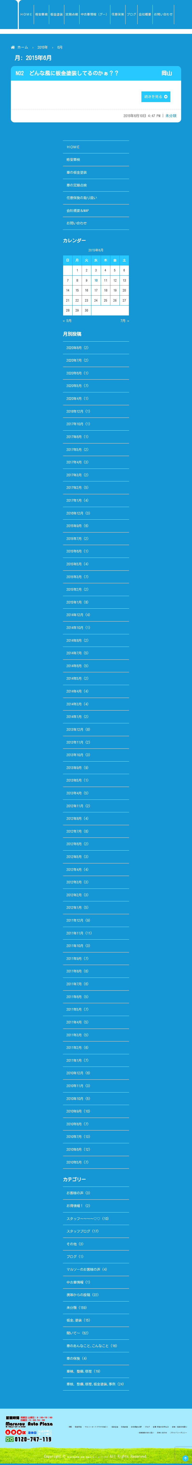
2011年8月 (74, 972)
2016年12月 (74, 514)
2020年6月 (74, 374)
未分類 (171, 117)
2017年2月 (74, 489)
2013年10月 (74, 756)
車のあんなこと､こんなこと (87, 1347)
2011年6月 (74, 998)
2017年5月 (74, 451)
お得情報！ (74, 1207)
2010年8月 (74, 1125)
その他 (71, 1245)
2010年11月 (74, 1087)
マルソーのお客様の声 (83, 1271)
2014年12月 (74, 616)
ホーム (22, 47)
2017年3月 (74, 476)
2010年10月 (74, 1100)
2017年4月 (74, 463)
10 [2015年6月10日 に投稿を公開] (96, 282)
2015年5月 (74, 565)
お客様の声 (74, 1194)
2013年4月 (74, 794)
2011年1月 (74, 1062)
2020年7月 (74, 362)
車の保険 (73, 1360)
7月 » (124, 322)
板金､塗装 (74, 1321)
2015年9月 (74, 527)
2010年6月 (74, 1151)
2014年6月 (74, 667)
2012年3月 (74, 883)
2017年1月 (74, 502)
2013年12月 (74, 731)
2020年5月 (74, 387)
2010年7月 (74, 1138)
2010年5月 (74, 1163)
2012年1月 (74, 909)
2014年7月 (74, 654)
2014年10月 (74, 629)
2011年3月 (74, 1036)
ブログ (71, 1258)
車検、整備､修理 (79, 1373)
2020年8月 (74, 349)
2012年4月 (74, 871)
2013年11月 (74, 743)
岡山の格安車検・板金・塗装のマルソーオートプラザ (87, 1458)
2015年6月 (74, 552)
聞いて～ (73, 1334)
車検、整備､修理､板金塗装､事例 (90, 1385)
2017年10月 (74, 425)
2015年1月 (74, 603)
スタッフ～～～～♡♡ (83, 1220)
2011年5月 (74, 1011)
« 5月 (67, 322)
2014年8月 (74, 641)
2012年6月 (74, 845)
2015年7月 (74, 540)
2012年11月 (74, 807)
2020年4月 (74, 400)
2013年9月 (74, 769)
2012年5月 (74, 858)
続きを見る (156, 97)
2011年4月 (74, 1023)
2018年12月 (74, 412)
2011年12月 (74, 922)
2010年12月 (74, 1074)
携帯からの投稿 (78, 1296)
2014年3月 (74, 705)
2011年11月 (74, 934)
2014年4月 (74, 693)
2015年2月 (74, 591)
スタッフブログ (78, 1232)
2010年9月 (74, 1112)
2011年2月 (74, 1049)
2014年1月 (74, 718)
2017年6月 (74, 438)
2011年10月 (74, 947)
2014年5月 (74, 680)
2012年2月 (74, 896)
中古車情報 (74, 1283)
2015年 (43, 47)
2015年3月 (74, 578)
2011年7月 (74, 985)
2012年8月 (74, 820)
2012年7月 (74, 833)
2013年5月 (74, 782)
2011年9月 (74, 960)
